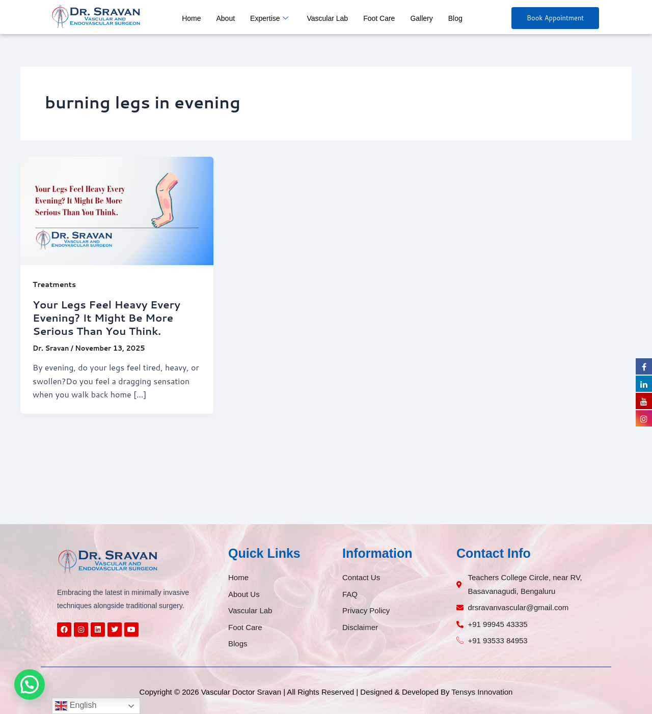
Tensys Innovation (481, 692)
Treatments (54, 284)
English (75, 706)
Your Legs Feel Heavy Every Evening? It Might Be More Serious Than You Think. (106, 317)
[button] (29, 684)
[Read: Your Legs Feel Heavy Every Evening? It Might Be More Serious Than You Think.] (116, 209)
